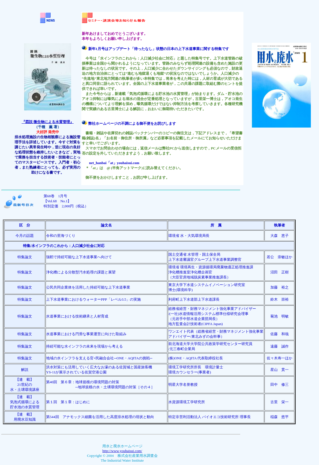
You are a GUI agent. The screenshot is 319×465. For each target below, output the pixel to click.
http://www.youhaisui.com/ (122, 451)
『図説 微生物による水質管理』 (48, 122)
